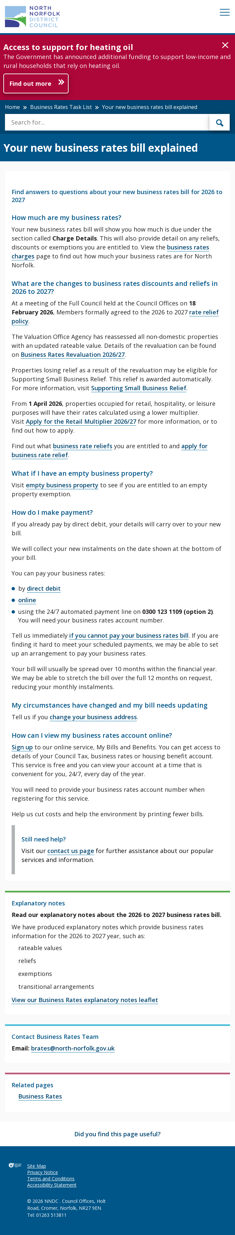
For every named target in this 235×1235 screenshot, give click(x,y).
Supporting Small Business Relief (138, 388)
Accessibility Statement (52, 1185)
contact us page (70, 851)
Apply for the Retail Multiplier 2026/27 (81, 421)
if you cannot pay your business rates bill (129, 635)
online (27, 600)
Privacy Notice (42, 1172)
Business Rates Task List (61, 107)
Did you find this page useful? (117, 1134)
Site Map (36, 1166)
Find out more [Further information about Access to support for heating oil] (30, 83)
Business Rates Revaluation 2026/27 (73, 354)
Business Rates (40, 1096)
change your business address (93, 717)
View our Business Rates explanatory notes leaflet (85, 1000)
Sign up (22, 747)
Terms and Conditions (51, 1178)
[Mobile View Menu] (225, 13)
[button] (225, 45)
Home (12, 107)
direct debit (44, 588)
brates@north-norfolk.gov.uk (73, 1048)
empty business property (62, 485)
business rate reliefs (82, 446)
